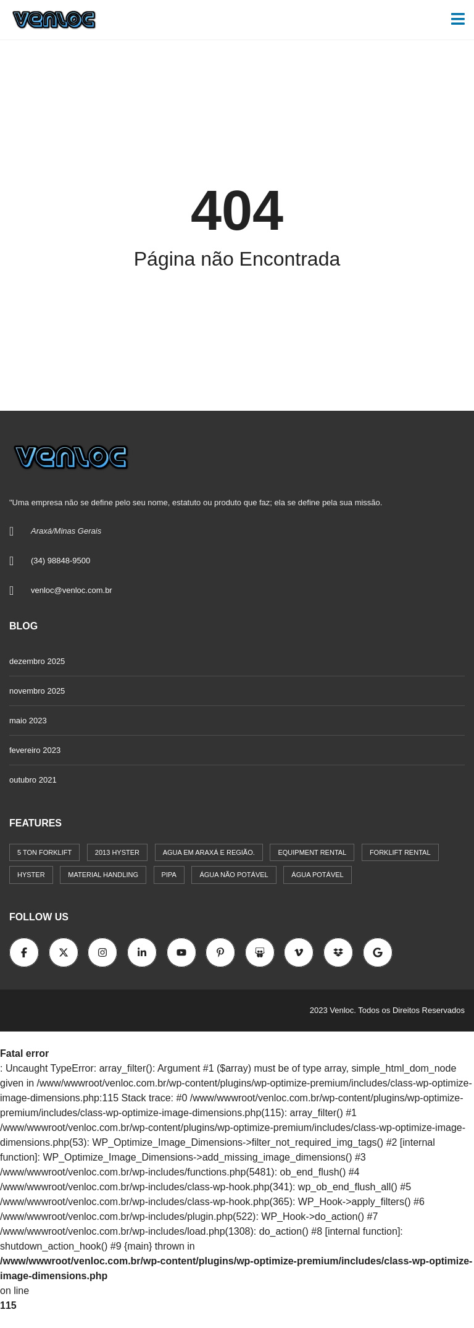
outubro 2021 (33, 779)
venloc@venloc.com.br (71, 590)
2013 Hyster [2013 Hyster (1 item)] (117, 852)
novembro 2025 (37, 691)
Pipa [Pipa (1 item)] (169, 874)
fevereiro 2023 (34, 750)
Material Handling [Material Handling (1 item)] (103, 874)
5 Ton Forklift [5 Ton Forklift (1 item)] (44, 852)
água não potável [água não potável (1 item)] (233, 874)
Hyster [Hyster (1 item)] (31, 874)
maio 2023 (28, 720)
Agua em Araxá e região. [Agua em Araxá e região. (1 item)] (209, 852)
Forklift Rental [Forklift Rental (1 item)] (400, 852)
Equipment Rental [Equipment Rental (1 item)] (312, 852)
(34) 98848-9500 (60, 560)
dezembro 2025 (37, 661)
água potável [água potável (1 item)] (317, 874)
